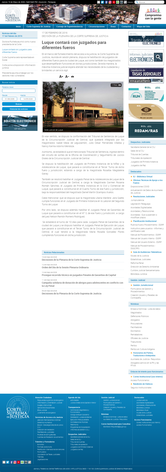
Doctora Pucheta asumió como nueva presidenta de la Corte (18, 43)
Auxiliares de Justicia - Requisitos (145, 359)
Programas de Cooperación (80, 427)
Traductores (136, 341)
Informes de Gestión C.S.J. (79, 430)
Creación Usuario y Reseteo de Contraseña (144, 296)
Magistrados (136, 312)
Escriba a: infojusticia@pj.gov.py (114, 427)
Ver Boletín (20, 128)
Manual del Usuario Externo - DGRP (146, 242)
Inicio (130, 2)
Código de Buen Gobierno (79, 415)
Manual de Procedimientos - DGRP (146, 234)
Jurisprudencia (137, 200)
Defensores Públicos (140, 316)
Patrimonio (74, 425)
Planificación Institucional (145, 221)
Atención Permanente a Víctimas (49, 420)
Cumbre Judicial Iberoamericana (145, 270)
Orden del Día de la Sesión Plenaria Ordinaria (65, 267)
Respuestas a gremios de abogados (50, 400)
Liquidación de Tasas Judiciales (48, 454)
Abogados (135, 319)
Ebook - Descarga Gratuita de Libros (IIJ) (50, 426)
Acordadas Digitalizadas (141, 207)
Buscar (19, 104)
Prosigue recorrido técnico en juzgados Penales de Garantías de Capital (79, 275)
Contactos (126, 26)
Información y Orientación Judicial (49, 403)
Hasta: (23, 95)
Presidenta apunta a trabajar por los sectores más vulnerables (17, 74)
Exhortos (40, 444)
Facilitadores (136, 327)
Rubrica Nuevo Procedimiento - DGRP (147, 224)
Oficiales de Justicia (139, 338)
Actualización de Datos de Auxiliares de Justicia (147, 191)
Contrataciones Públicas (79, 422)
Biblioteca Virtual (142, 410)
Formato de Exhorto (44, 447)
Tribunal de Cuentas (139, 154)
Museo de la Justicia (140, 255)
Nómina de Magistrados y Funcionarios (79, 411)
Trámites (40, 457)
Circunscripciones (97, 26)
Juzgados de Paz (138, 165)
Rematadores (136, 334)
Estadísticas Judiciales (141, 259)
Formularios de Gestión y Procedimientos (142, 290)
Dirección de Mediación (45, 430)
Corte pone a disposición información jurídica (19, 66)
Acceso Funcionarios (140, 380)
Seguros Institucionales (141, 387)
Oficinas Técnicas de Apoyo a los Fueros (148, 181)
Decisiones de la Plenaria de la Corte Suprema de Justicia (71, 259)
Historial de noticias (19, 109)
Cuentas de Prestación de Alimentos (50, 437)
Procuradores (136, 323)
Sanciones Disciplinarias (46, 408)
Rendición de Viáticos (143, 384)
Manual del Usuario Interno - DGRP (146, 238)
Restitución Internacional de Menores (50, 449)
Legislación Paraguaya (140, 203)
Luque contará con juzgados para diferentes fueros (17, 50)
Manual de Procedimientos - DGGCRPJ (143, 247)
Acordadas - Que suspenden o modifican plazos (144, 216)
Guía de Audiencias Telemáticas (147, 252)
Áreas (113, 26)
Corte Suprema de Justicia (38, 26)
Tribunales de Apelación (141, 158)
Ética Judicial (42, 410)
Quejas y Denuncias (44, 405)
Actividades (74, 400)
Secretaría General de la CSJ (143, 147)
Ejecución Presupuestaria (79, 420)
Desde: (5, 95)
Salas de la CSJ (137, 150)
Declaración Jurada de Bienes (81, 417)
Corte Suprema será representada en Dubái (18, 58)
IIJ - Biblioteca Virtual (142, 176)
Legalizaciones (42, 459)
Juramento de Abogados (46, 413)
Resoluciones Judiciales (144, 196)
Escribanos (135, 330)
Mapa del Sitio (143, 26)
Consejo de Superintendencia (69, 26)
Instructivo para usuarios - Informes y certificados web (147, 229)
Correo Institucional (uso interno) (148, 376)
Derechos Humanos (44, 422)
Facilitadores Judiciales (45, 432)
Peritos (134, 345)
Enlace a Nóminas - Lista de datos (145, 309)
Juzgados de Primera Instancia (144, 161)
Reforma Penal (137, 263)
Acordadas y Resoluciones (142, 211)
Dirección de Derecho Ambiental (145, 266)
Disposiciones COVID (140, 186)
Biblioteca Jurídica (139, 274)
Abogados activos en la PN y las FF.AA (145, 364)
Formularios (41, 452)
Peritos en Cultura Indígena (143, 349)
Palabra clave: (8, 87)
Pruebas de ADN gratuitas (46, 435)
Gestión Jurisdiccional (143, 285)
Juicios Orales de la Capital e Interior (83, 403)
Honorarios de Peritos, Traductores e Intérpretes (144, 354)
